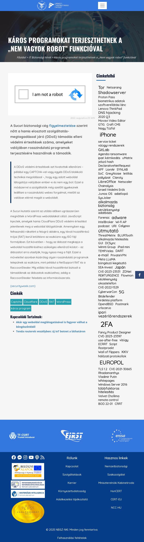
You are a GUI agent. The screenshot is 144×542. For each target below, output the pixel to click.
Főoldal (21, 57)
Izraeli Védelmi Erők (111, 189)
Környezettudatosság (72, 491)
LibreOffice (107, 181)
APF (101, 169)
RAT (51, 301)
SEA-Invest (105, 267)
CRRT (118, 403)
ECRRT (102, 344)
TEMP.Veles (105, 251)
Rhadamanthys (108, 372)
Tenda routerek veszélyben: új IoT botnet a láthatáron (51, 331)
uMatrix (127, 157)
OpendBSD (105, 304)
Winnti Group (107, 246)
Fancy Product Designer (114, 332)
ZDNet (126, 271)
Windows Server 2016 (112, 384)
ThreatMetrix (106, 235)
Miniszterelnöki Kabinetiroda (116, 483)
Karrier (72, 483)
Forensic (104, 217)
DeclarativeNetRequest (114, 165)
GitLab (103, 150)
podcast (104, 226)
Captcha (16, 301)
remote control (108, 399)
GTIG (101, 124)
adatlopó (121, 193)
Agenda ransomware (112, 154)
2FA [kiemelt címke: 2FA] (106, 324)
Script (113, 344)
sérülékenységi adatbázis (109, 211)
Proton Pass (106, 97)
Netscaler (125, 181)
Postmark (122, 304)
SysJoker (104, 197)
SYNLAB (122, 169)
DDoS (43, 301)
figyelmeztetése (62, 125)
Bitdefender (106, 296)
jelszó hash (106, 161)
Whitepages (106, 380)
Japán (120, 267)
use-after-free (108, 340)
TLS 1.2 (102, 369)
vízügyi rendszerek (111, 145)
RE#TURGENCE (108, 275)
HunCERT (116, 491)
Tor (101, 87)
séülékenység (107, 279)
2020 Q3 (104, 116)
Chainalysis (105, 185)
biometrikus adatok (111, 101)
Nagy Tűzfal (106, 128)
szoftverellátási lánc (112, 104)
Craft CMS (113, 124)
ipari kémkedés (109, 158)
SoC (101, 173)
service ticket (107, 141)
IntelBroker (105, 222)
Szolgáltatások (72, 474)
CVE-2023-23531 (109, 271)
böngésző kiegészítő (112, 263)
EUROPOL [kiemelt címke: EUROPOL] (111, 362)
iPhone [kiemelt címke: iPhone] (108, 134)
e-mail (103, 255)
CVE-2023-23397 (110, 336)
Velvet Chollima (108, 396)
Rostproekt (106, 347)
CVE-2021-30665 (120, 369)
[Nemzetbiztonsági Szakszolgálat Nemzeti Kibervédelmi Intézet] (53, 5)
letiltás (128, 173)
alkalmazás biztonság (108, 203)
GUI (100, 243)
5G (121, 292)
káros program (21, 308)
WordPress (63, 301)
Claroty (118, 177)
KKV (125, 352)
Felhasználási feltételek (72, 538)
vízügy (124, 340)
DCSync (110, 243)
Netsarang (114, 87)
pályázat (104, 177)
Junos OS (105, 193)
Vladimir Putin (107, 376)
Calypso (124, 225)
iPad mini (124, 246)
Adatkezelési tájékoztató (72, 499)
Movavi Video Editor (112, 120)
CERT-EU (116, 499)
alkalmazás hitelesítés (113, 239)
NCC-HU (116, 507)
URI (114, 226)
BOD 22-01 (105, 403)
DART (119, 250)
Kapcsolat (72, 466)
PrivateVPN (118, 255)
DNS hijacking (109, 112)
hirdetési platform (110, 300)
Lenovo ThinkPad (110, 108)
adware (119, 217)
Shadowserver (112, 93)
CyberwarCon (107, 291)
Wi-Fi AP (121, 222)
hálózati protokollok (112, 356)
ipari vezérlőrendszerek (115, 314)
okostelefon (107, 283)
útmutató (108, 230)
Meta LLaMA (106, 259)
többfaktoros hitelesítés (108, 390)
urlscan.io (104, 307)
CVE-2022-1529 (108, 287)
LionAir (110, 169)
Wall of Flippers (109, 352)
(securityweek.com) (22, 286)
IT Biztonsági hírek (40, 57)
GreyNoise (113, 173)
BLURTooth (125, 235)
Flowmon (127, 275)
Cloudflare (30, 301)
